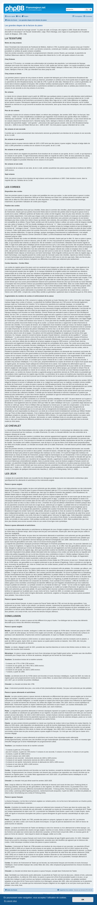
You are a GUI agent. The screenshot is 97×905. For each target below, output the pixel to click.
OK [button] (82, 900)
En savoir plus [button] (10, 901)
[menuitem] (18, 16)
